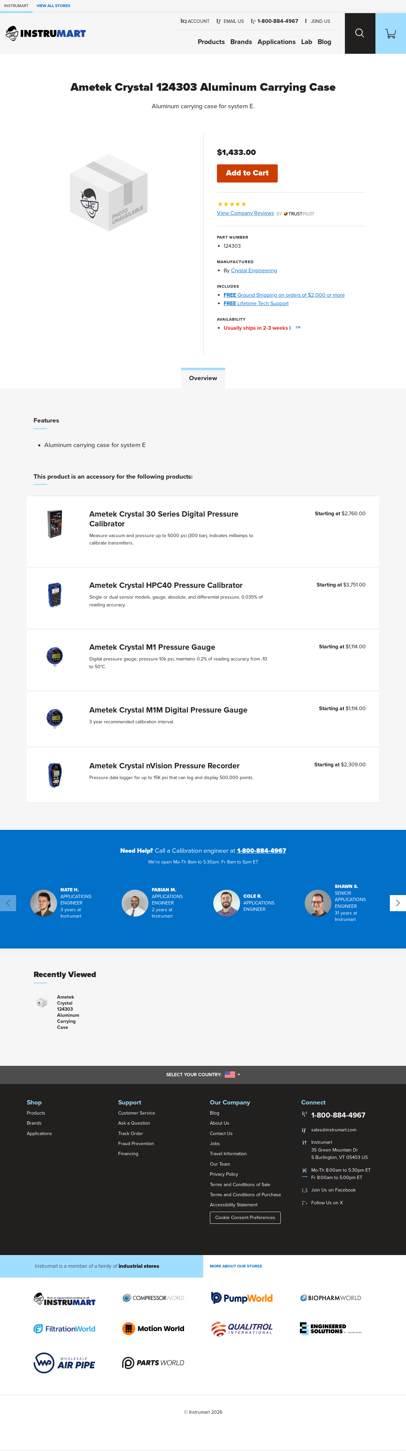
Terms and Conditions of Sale (240, 1185)
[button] (225, 21)
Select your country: (203, 1076)
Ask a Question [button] (134, 1124)
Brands (236, 42)
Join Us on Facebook (333, 1191)
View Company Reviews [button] (265, 213)
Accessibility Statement (234, 1206)
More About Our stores (236, 1267)
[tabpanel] (203, 610)
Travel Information (228, 1155)
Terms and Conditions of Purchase (245, 1196)
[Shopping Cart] (389, 33)
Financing (128, 1155)
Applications (272, 42)
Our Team (220, 1165)
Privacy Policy (224, 1175)
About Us (219, 1124)
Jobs (215, 1144)
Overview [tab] (203, 378)
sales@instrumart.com (333, 1131)
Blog (320, 42)
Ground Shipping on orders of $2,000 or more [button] (284, 295)
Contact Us (221, 1134)
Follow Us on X (327, 1204)
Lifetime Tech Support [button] (256, 303)
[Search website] (356, 33)
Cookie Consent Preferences (245, 1218)
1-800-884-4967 (261, 852)
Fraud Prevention (136, 1144)
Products (206, 42)
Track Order (130, 1134)
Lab (302, 42)
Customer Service (136, 1114)
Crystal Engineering (254, 271)
